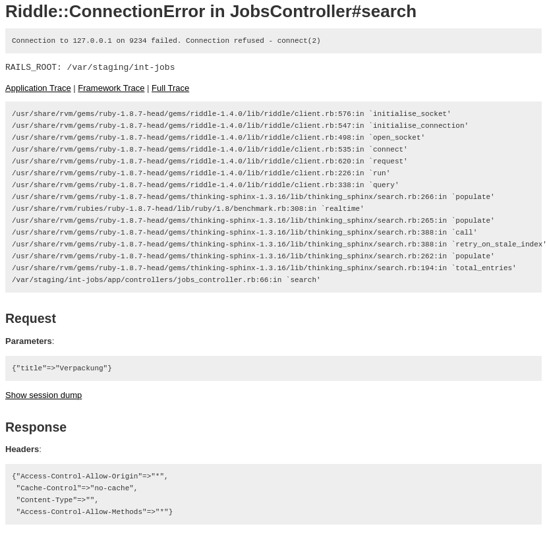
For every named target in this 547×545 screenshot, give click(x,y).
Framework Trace (111, 88)
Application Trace (38, 88)
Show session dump (43, 395)
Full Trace (170, 88)
